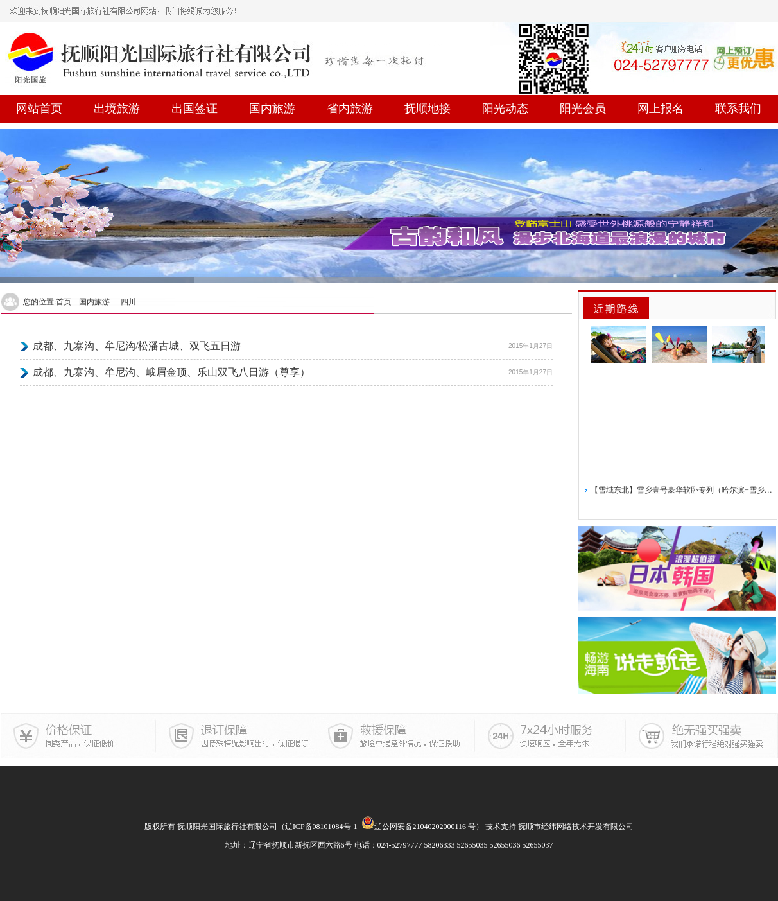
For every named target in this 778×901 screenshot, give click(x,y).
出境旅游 (117, 108)
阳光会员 (583, 108)
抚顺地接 (427, 108)
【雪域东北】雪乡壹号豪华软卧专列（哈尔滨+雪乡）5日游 (682, 491)
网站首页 (39, 108)
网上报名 (660, 108)
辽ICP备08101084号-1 (321, 826)
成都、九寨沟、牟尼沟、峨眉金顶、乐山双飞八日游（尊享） (171, 372)
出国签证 (194, 108)
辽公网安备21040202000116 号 (418, 826)
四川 (128, 301)
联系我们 (738, 108)
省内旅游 (350, 108)
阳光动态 (505, 108)
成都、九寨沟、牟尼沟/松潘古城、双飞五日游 (137, 345)
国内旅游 (272, 108)
